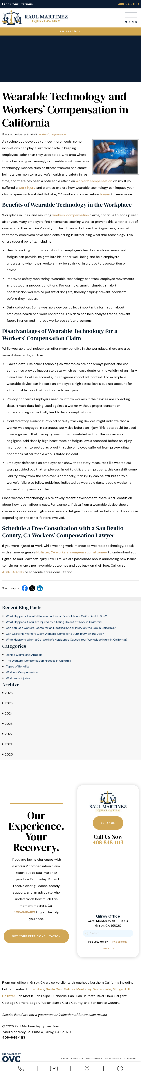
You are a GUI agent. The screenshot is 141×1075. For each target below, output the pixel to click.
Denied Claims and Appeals (24, 655)
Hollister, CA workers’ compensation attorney (71, 552)
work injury (27, 187)
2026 (7, 693)
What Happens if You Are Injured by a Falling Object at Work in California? (54, 622)
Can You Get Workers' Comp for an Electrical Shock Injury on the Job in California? (61, 628)
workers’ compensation (94, 181)
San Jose (37, 989)
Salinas (69, 989)
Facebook (119, 941)
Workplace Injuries (18, 678)
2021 (7, 744)
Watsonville (102, 989)
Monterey (84, 989)
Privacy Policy (72, 1058)
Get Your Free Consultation (36, 936)
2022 (7, 734)
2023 (7, 723)
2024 (7, 713)
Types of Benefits (17, 666)
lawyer (105, 194)
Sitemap (130, 1058)
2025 (7, 703)
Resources (113, 1058)
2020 (7, 754)
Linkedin (108, 948)
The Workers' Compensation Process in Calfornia (38, 661)
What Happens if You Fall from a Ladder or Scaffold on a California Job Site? (56, 616)
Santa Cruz (54, 989)
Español (108, 823)
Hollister (8, 996)
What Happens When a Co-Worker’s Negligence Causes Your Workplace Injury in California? (66, 639)
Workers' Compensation (52, 134)
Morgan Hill (121, 989)
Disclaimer (94, 1058)
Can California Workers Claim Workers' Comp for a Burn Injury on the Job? (55, 634)
